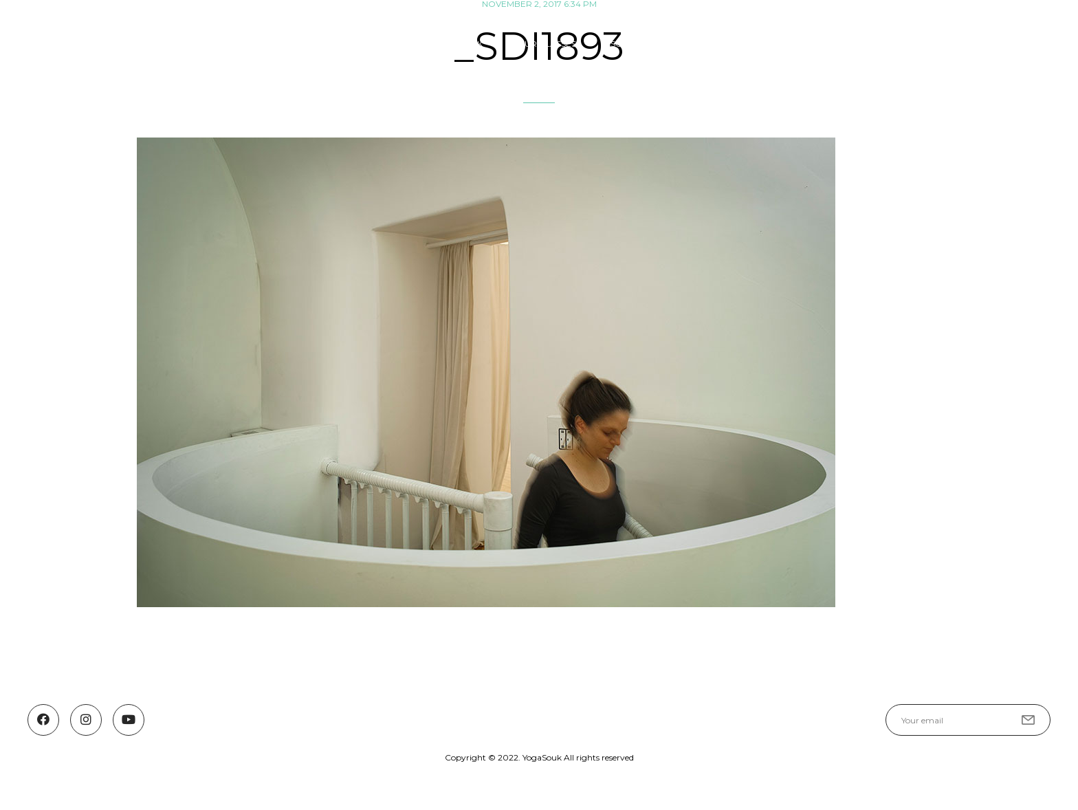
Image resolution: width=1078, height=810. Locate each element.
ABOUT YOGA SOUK (440, 44)
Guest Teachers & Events (749, 44)
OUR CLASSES (546, 44)
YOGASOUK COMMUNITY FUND (908, 44)
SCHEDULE (633, 44)
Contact (1029, 44)
